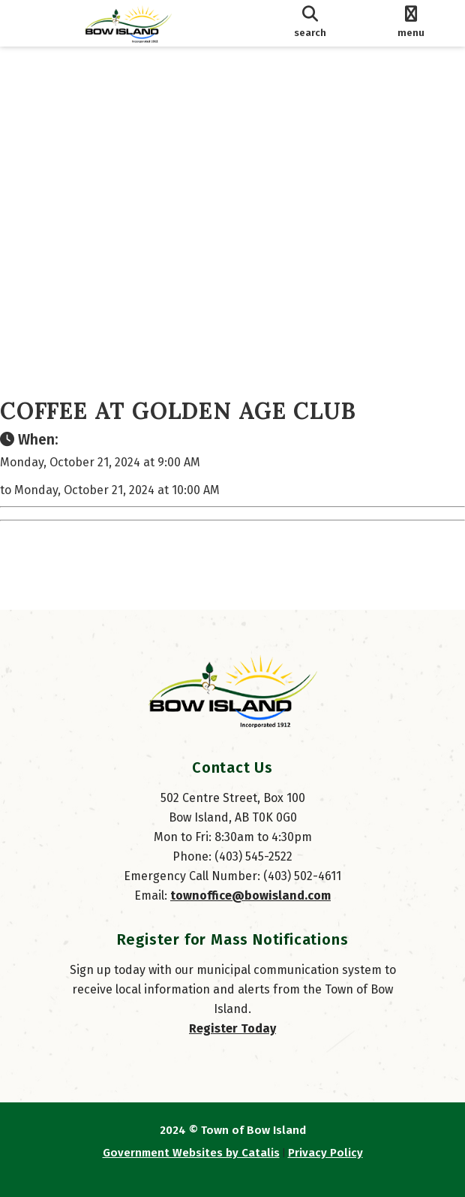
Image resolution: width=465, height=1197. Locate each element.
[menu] (411, 23)
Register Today (232, 1028)
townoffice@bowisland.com (250, 895)
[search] (310, 23)
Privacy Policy (325, 1152)
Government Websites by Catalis (191, 1152)
